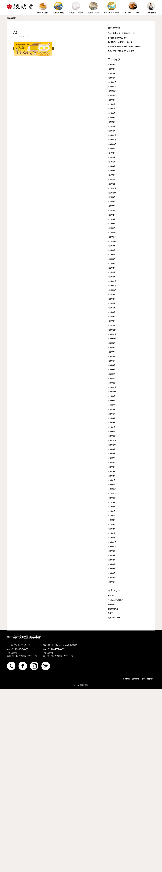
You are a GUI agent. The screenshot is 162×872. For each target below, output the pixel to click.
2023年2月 (112, 224)
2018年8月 (112, 454)
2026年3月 (112, 69)
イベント (111, 596)
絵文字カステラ (114, 618)
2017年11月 (112, 494)
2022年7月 (112, 255)
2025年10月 (112, 91)
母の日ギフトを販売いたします (120, 42)
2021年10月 (112, 290)
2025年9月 (112, 96)
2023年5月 (112, 211)
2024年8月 (112, 153)
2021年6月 (112, 308)
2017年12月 (112, 489)
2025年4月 (112, 118)
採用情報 (135, 679)
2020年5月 (112, 361)
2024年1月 (112, 180)
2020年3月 (112, 370)
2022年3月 (112, 268)
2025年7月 (112, 104)
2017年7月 (112, 511)
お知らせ (111, 604)
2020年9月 (112, 343)
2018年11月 (112, 440)
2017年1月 (112, 538)
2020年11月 (112, 334)
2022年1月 (112, 277)
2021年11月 (112, 286)
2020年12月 (112, 330)
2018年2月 (112, 480)
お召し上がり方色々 (116, 600)
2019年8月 (112, 401)
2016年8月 (112, 560)
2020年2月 (112, 374)
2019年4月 (112, 418)
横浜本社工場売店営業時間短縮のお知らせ (124, 47)
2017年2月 (112, 533)
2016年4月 (112, 569)
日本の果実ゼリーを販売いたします (122, 33)
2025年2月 (112, 126)
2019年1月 (112, 432)
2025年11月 (112, 87)
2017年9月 (112, 502)
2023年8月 (112, 202)
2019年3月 (112, 423)
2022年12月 (112, 233)
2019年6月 (112, 409)
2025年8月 (112, 100)
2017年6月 (112, 516)
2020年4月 (112, 365)
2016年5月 (112, 564)
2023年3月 (112, 219)
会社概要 (126, 679)
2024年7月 (112, 157)
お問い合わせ (147, 679)
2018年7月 (112, 458)
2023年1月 (112, 228)
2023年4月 (112, 215)
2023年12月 (112, 184)
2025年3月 (112, 122)
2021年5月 (112, 312)
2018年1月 (112, 485)
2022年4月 (112, 264)
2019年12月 (112, 383)
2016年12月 (112, 542)
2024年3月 (112, 171)
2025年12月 (112, 82)
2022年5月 (112, 259)
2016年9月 (112, 555)
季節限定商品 (113, 609)
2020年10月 (112, 339)
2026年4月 (112, 65)
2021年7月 (112, 303)
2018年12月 (112, 436)
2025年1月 (112, 131)
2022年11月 (112, 237)
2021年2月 (112, 321)
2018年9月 (112, 449)
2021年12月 (112, 281)
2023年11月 (112, 188)
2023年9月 (112, 197)
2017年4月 (112, 525)
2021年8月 (112, 299)
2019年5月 (112, 414)
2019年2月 (112, 427)
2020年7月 (112, 352)
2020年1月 (112, 379)
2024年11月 (112, 140)
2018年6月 (112, 463)
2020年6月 (112, 356)
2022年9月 (112, 246)
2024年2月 (112, 175)
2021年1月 (112, 325)
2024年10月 (112, 144)
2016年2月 (112, 578)
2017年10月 (112, 498)
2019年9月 (112, 396)
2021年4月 (112, 317)
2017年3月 (112, 529)
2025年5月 (112, 113)
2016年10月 (112, 551)
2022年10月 (112, 242)
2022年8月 (112, 250)
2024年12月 (112, 135)
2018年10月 (112, 445)
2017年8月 (112, 507)
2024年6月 (112, 162)
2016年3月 (112, 573)
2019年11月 (112, 387)
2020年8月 (112, 348)
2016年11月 (112, 547)
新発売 (110, 613)
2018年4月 (112, 471)
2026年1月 (112, 78)
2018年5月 (112, 467)
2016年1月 (112, 582)
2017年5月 (112, 520)
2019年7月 (112, 405)
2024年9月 (112, 149)
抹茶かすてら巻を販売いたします (121, 51)
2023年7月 (112, 206)
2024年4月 (112, 166)
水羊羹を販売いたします (117, 38)
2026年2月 (112, 73)
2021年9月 (112, 294)
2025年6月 (112, 109)
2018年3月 (112, 476)
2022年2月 (112, 272)
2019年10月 (112, 392)
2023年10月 (112, 193)
